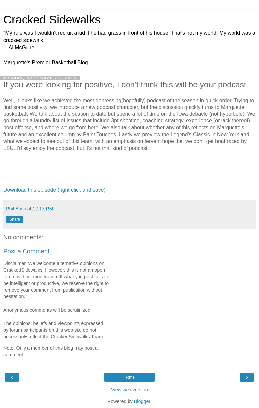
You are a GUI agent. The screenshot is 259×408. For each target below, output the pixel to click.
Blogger (142, 401)
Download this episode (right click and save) (54, 190)
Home (129, 377)
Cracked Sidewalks (52, 19)
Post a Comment (26, 251)
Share (14, 219)
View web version (129, 389)
